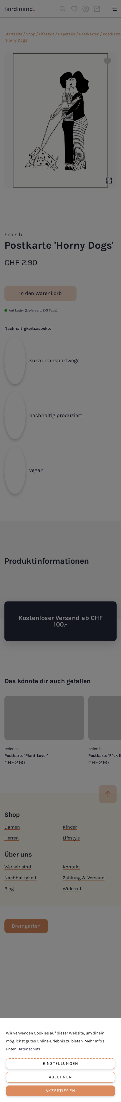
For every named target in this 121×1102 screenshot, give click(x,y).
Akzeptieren (60, 1090)
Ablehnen (60, 1077)
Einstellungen (61, 1063)
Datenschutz (29, 1049)
